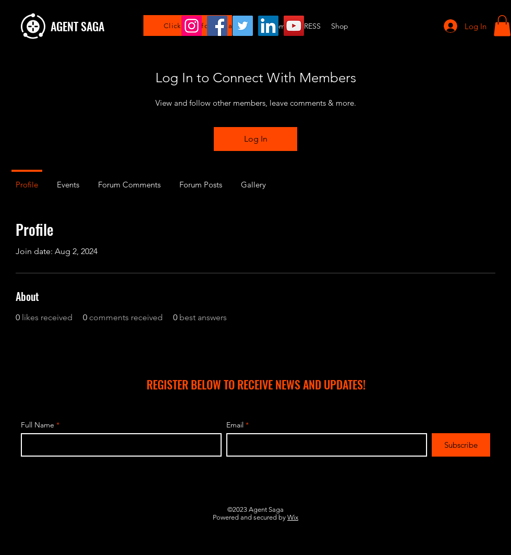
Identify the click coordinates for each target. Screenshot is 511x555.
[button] (502, 25)
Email (235, 424)
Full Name (37, 424)
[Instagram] (191, 26)
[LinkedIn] (268, 26)
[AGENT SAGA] (115, 26)
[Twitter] (243, 26)
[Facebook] (217, 26)
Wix (292, 517)
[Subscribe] (461, 445)
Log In (255, 139)
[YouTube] (294, 26)
